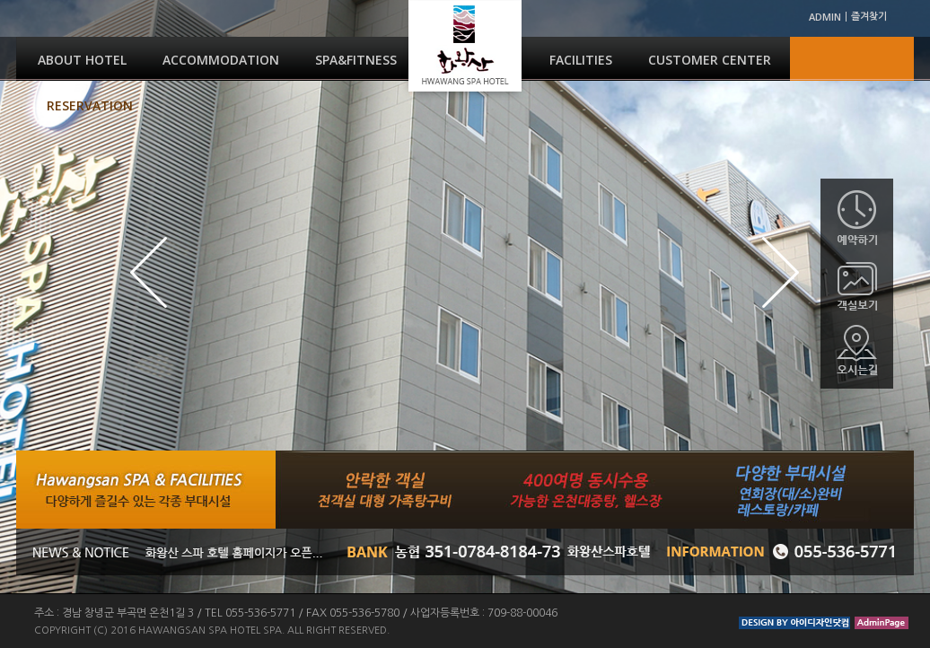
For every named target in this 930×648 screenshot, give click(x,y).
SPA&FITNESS (356, 59)
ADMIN (825, 17)
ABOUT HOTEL (82, 59)
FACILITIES (580, 59)
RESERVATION (90, 105)
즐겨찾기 (869, 17)
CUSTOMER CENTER (709, 59)
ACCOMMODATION (220, 59)
